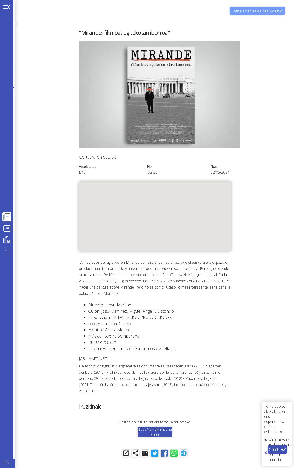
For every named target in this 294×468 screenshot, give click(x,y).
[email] (163, 454)
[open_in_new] (138, 454)
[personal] (16, 24)
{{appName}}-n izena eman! (176, 432)
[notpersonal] (16, 44)
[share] (151, 454)
